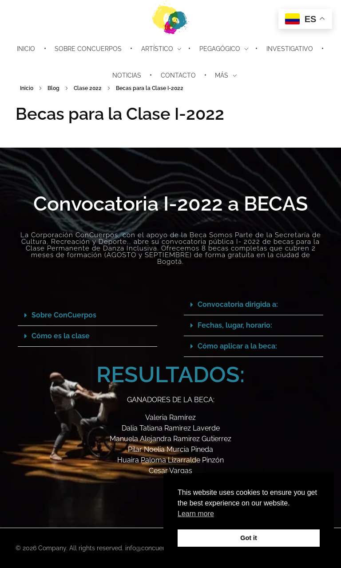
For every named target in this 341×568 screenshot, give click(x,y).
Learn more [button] (196, 513)
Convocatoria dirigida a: (238, 304)
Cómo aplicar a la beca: (237, 346)
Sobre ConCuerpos (64, 315)
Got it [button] (248, 537)
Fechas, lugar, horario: (235, 325)
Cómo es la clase (61, 336)
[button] (87, 315)
